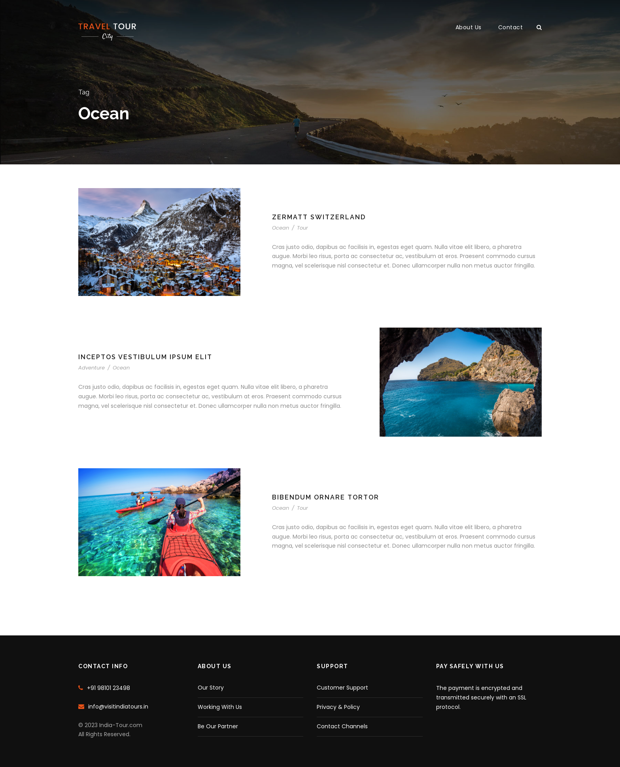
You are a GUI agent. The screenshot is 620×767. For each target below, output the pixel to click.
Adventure (91, 367)
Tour (302, 228)
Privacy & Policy (338, 707)
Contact (510, 27)
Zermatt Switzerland (319, 217)
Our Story (211, 688)
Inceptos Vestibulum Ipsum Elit (145, 357)
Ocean (280, 228)
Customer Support (342, 688)
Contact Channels (342, 726)
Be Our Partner (218, 726)
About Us (469, 27)
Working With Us (220, 707)
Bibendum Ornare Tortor (325, 497)
